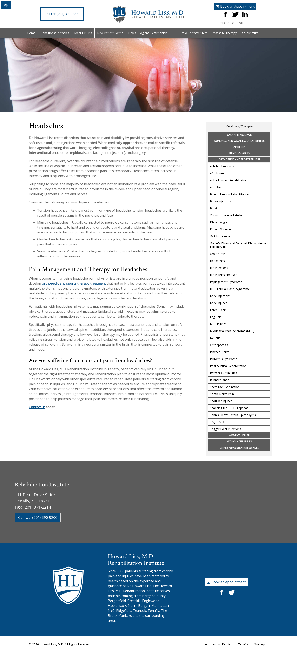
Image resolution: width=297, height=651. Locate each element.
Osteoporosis (219, 345)
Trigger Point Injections (225, 429)
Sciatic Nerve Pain (222, 394)
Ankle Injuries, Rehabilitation (229, 180)
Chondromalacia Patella (226, 215)
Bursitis (215, 208)
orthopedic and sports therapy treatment (74, 283)
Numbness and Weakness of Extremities (239, 141)
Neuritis (215, 338)
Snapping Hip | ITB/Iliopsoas (229, 408)
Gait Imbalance (220, 236)
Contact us (37, 407)
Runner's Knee (219, 380)
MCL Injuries (218, 324)
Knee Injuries (218, 303)
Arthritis (239, 147)
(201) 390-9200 (62, 14)
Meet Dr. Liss (83, 33)
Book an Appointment (237, 6)
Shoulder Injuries (221, 401)
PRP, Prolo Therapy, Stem (190, 33)
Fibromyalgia (218, 222)
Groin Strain (218, 254)
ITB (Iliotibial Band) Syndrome (230, 289)
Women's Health (239, 435)
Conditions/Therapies (55, 33)
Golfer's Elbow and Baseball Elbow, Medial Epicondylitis (238, 245)
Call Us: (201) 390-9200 (37, 517)
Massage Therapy (225, 33)
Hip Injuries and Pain (223, 275)
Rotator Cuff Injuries (223, 373)
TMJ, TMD (217, 422)
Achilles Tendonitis (222, 166)
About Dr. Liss (222, 644)
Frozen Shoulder (221, 229)
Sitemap (259, 644)
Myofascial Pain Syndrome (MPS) (232, 331)
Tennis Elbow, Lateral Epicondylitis (233, 415)
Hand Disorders (239, 153)
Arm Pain (216, 187)
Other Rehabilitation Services (239, 447)
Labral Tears (218, 310)
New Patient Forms (110, 33)
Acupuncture (250, 33)
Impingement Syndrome (226, 282)
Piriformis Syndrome (223, 359)
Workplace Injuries (239, 441)
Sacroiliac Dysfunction (224, 387)
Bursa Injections (221, 201)
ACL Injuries (218, 173)
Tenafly (243, 644)
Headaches (217, 261)
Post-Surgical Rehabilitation (228, 366)
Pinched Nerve (219, 352)
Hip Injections (219, 268)
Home (31, 33)
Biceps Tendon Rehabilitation (229, 194)
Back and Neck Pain (239, 134)
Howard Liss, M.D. (52, 644)
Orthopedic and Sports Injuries (239, 159)
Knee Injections (220, 296)
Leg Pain (216, 317)
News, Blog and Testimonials (147, 33)
